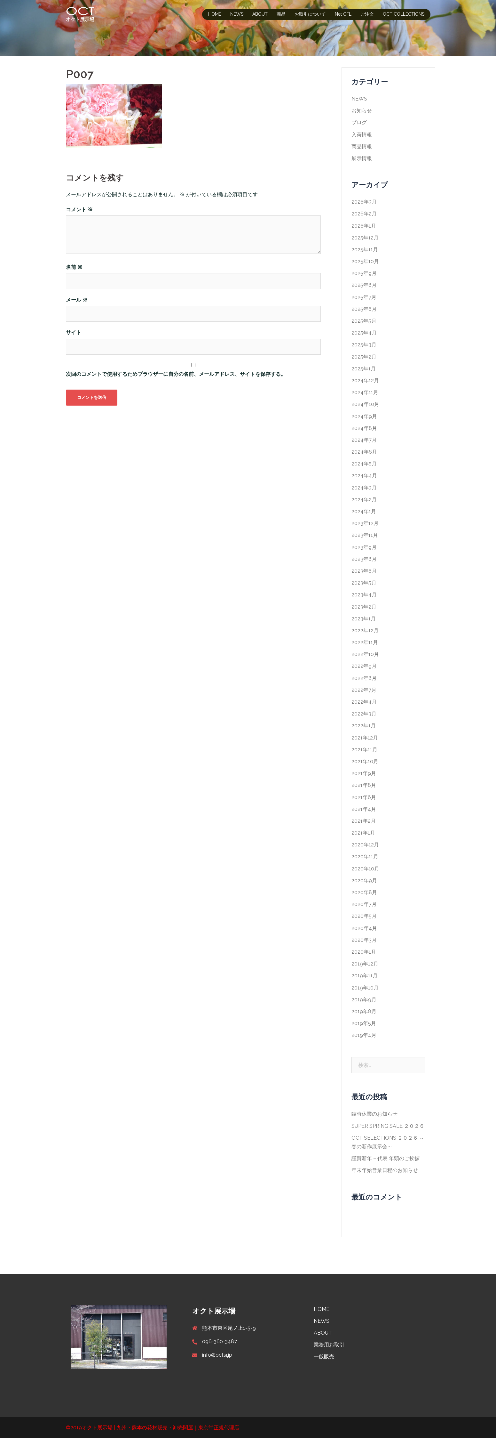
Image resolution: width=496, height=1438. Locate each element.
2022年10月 (365, 654)
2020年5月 (364, 916)
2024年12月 (365, 380)
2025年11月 (364, 249)
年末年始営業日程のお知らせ (384, 1170)
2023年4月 (364, 595)
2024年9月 (364, 416)
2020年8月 (364, 892)
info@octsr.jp (217, 1355)
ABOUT (260, 14)
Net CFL (343, 14)
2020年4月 (364, 928)
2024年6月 (364, 452)
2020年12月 (365, 845)
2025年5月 (363, 321)
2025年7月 (363, 297)
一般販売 (324, 1356)
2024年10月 (365, 404)
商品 (281, 14)
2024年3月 (364, 488)
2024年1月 (363, 511)
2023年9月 (364, 547)
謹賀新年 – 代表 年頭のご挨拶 (385, 1158)
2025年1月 (363, 369)
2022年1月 (363, 726)
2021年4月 (363, 809)
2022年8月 (364, 678)
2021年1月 (363, 833)
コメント (79, 209)
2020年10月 (365, 869)
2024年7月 (364, 440)
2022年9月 (364, 666)
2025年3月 (363, 345)
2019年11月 (364, 976)
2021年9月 (363, 773)
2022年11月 (364, 642)
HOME (214, 14)
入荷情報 (361, 135)
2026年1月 (363, 226)
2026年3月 (364, 202)
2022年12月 (365, 630)
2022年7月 (363, 690)
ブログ (359, 122)
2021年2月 (363, 821)
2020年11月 (364, 856)
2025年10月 (365, 261)
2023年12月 (365, 523)
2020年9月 (364, 880)
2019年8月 (363, 1011)
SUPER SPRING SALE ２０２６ (387, 1126)
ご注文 (367, 14)
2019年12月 (364, 964)
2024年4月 (364, 476)
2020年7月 (364, 904)
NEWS (236, 14)
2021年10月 (364, 761)
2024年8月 (364, 428)
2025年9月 (364, 273)
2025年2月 (363, 357)
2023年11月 (364, 535)
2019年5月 (363, 1023)
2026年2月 (364, 214)
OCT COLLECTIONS (403, 14)
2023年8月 (364, 559)
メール (77, 300)
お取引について (310, 14)
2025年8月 (364, 285)
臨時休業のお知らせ (374, 1114)
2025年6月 (364, 309)
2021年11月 (364, 750)
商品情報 (361, 146)
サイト (73, 332)
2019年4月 (363, 1035)
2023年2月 (363, 607)
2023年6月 (364, 571)
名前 (74, 267)
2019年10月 (365, 988)
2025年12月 (365, 238)
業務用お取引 (329, 1345)
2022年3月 (363, 714)
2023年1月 (363, 619)
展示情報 (361, 158)
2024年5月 (364, 464)
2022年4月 (364, 702)
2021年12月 (364, 738)
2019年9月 (363, 1000)
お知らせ (361, 111)
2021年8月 (363, 785)
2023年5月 (363, 583)
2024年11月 (364, 392)
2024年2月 (364, 500)
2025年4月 (364, 333)
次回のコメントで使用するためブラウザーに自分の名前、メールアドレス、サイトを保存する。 (176, 374)
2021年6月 (363, 797)
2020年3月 (364, 940)
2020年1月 (363, 952)
